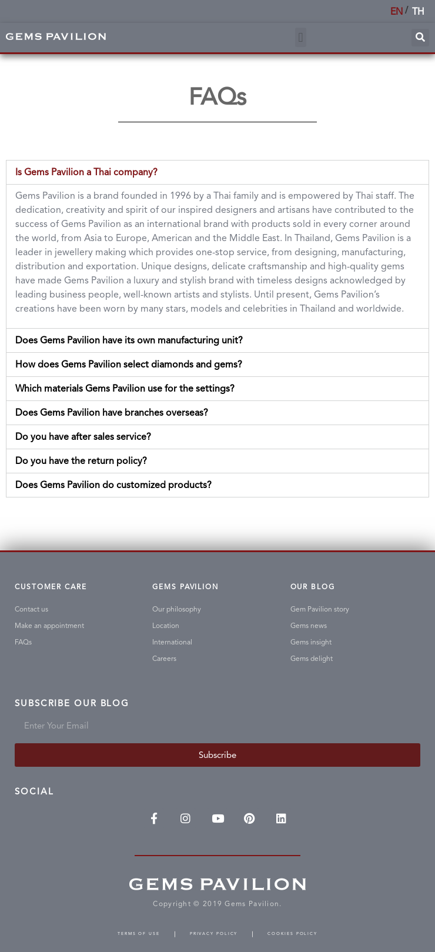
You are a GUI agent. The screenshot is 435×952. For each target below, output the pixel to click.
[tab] (217, 172)
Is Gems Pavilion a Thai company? (86, 172)
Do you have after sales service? (83, 436)
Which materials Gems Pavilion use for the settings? (125, 388)
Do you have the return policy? (81, 460)
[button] (300, 37)
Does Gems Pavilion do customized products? (113, 484)
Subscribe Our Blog (72, 704)
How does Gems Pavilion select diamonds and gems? (128, 364)
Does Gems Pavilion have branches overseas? (111, 412)
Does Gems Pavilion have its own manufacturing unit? (129, 340)
